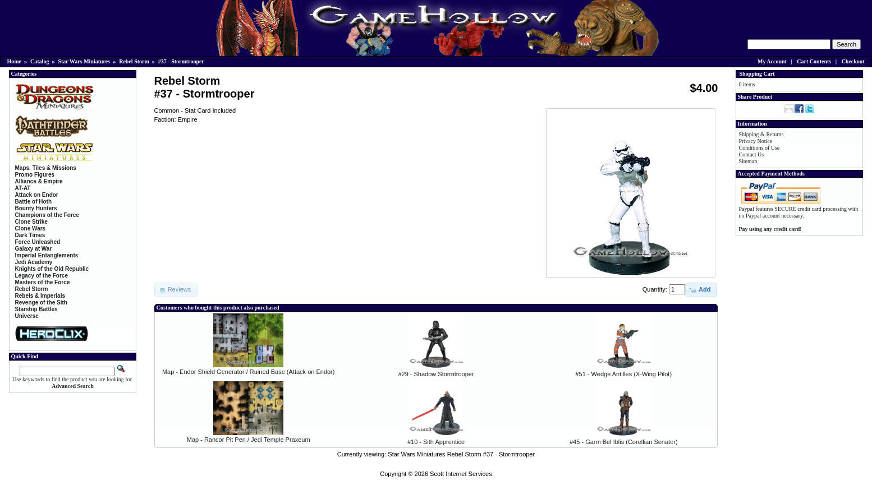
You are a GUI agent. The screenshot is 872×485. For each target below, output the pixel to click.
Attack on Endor (36, 195)
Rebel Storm (134, 61)
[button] (701, 290)
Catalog (39, 61)
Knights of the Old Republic (52, 269)
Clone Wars (30, 228)
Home (14, 61)
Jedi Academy (34, 262)
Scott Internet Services (461, 473)
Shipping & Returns (761, 134)
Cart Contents (814, 61)
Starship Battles (36, 309)
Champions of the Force (47, 215)
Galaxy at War (33, 249)
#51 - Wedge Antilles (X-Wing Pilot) (623, 374)
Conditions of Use (759, 148)
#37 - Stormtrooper (181, 61)
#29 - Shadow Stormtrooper (436, 374)
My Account (772, 61)
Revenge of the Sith (41, 302)
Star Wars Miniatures (84, 61)
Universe (27, 316)
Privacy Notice (756, 141)
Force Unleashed (38, 242)
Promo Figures (35, 175)
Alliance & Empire (39, 181)
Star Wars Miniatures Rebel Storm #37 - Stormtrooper (461, 454)
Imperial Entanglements (47, 255)
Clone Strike (31, 222)
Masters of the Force (42, 282)
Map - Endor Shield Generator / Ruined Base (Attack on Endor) (248, 371)
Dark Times (30, 235)
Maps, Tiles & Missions (45, 168)
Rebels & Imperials (40, 296)
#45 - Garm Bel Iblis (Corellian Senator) (624, 441)
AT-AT (23, 188)
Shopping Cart (757, 74)
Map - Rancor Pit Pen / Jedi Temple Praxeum (248, 439)
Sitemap (748, 161)
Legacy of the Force (41, 275)
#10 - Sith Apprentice (436, 441)
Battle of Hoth (33, 201)
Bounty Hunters (36, 208)
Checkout (853, 61)
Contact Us (751, 154)
